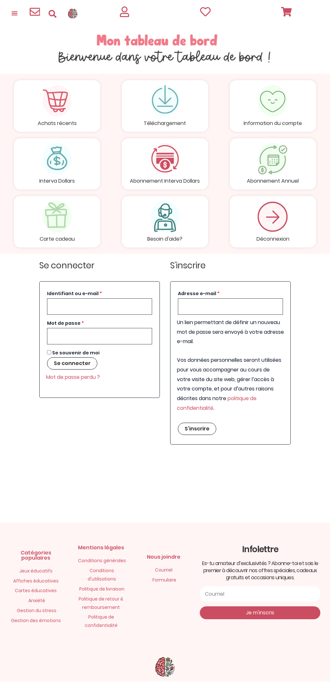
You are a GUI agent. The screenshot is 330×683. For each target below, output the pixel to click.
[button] (52, 13)
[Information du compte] (273, 101)
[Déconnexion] (273, 218)
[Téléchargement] (165, 101)
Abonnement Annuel (273, 182)
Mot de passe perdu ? (73, 378)
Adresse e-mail (213, 294)
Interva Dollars (57, 182)
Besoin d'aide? (164, 240)
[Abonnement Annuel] (273, 159)
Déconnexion (273, 240)
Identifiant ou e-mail (88, 294)
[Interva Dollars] (57, 159)
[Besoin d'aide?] (165, 218)
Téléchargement (165, 123)
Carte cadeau (57, 240)
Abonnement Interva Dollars (165, 182)
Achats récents (57, 123)
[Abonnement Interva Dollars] (165, 159)
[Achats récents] (57, 101)
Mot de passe (79, 324)
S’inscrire (197, 430)
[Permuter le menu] (14, 13)
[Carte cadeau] (57, 218)
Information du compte (273, 123)
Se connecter (72, 365)
